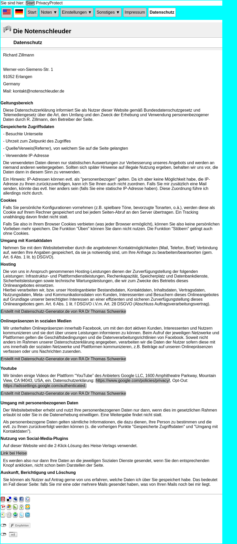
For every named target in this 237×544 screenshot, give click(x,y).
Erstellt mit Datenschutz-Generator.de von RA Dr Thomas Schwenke (63, 311)
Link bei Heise (14, 453)
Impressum (135, 12)
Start (30, 3)
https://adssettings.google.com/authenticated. (44, 385)
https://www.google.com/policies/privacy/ (133, 380)
